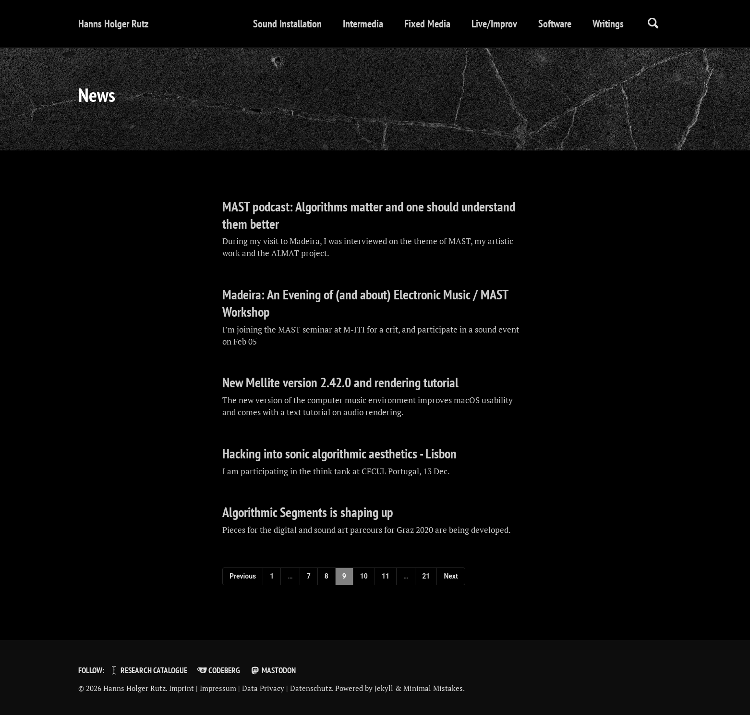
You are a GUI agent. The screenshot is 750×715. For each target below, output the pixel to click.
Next (451, 576)
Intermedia (363, 23)
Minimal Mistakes (433, 688)
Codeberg (218, 670)
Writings (608, 23)
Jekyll (384, 688)
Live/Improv (494, 23)
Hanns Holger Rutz (113, 23)
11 (385, 576)
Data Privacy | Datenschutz (287, 688)
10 (364, 576)
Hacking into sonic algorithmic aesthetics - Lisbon (339, 453)
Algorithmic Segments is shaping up (307, 512)
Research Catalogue (148, 670)
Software (554, 23)
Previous (243, 576)
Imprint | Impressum (202, 688)
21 (426, 576)
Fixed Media (427, 23)
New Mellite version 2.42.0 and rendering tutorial (340, 382)
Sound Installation (287, 23)
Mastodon (272, 670)
